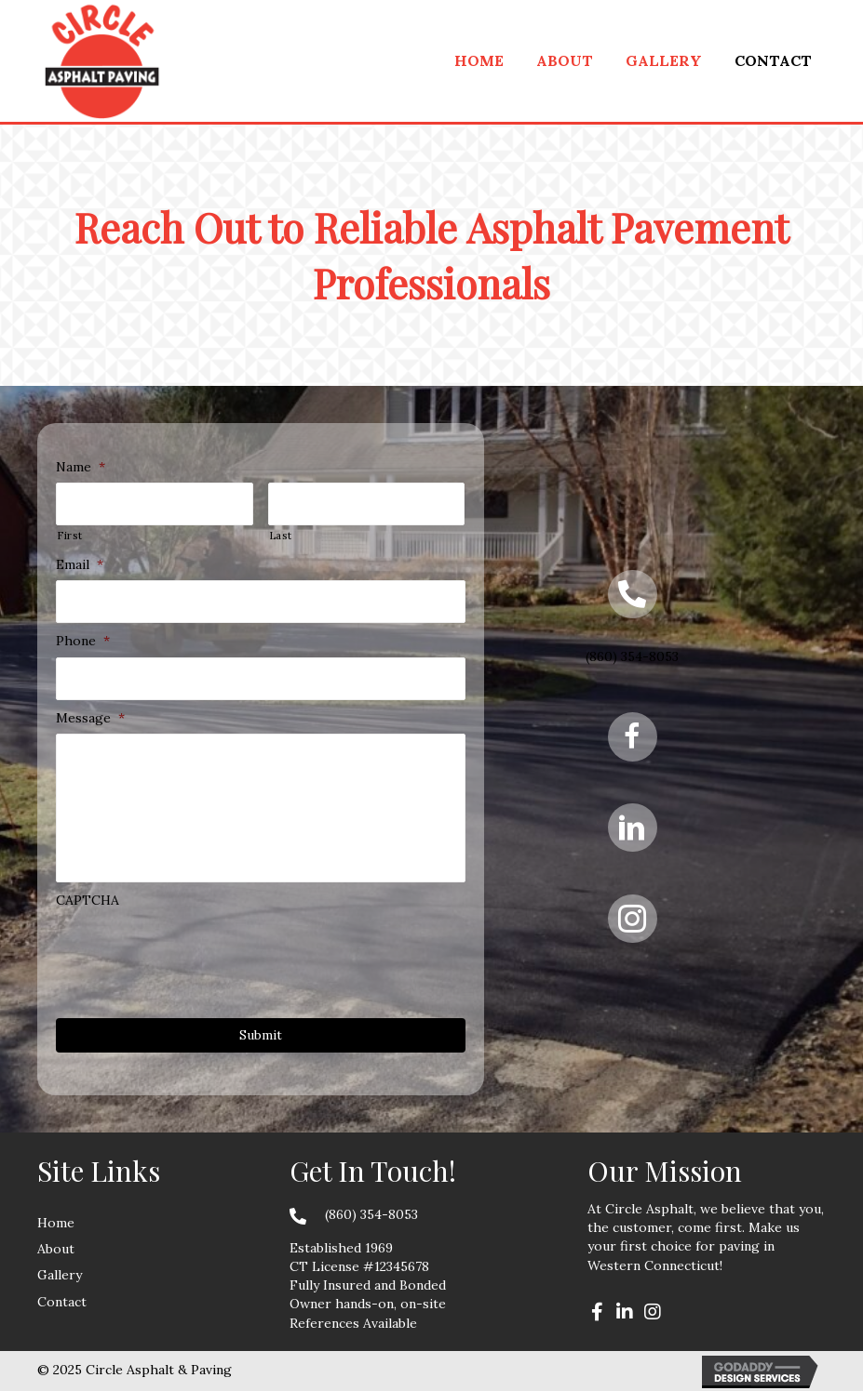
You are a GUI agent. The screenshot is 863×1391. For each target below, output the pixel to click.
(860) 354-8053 (632, 656)
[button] (596, 1312)
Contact (62, 1301)
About (55, 1248)
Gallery (59, 1274)
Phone (83, 640)
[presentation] (197, 952)
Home (55, 1222)
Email (79, 564)
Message (90, 717)
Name (80, 466)
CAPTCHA (87, 900)
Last (280, 535)
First (69, 535)
